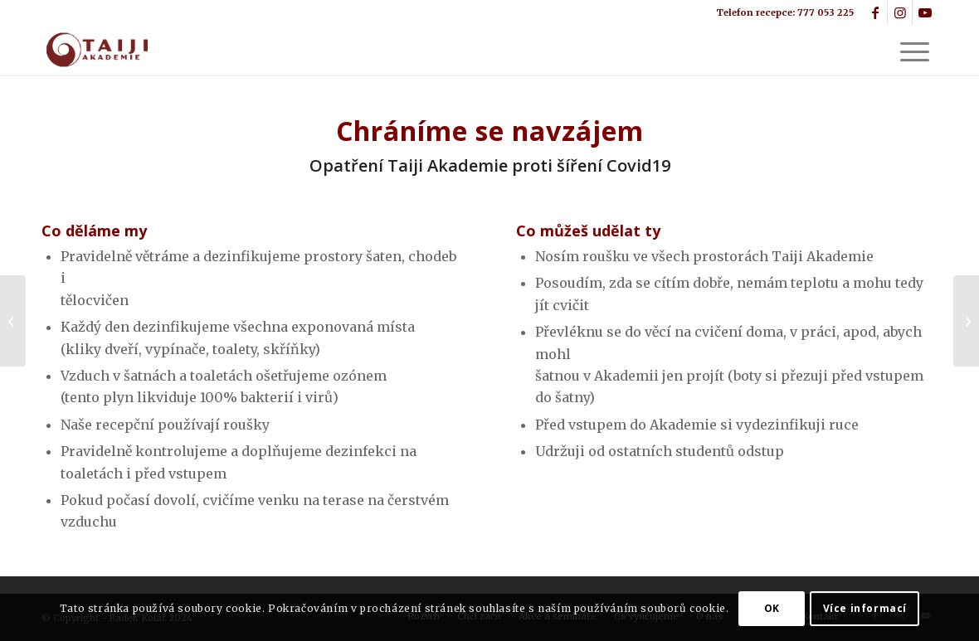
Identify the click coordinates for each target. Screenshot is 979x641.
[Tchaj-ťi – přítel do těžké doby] (13, 321)
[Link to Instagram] (900, 12)
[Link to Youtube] (925, 12)
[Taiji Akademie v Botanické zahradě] (966, 321)
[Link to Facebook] (875, 12)
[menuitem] (909, 50)
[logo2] (95, 50)
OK (772, 608)
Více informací (865, 608)
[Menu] (909, 50)
